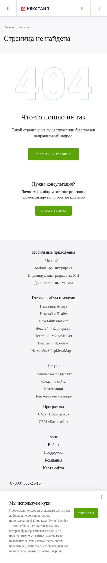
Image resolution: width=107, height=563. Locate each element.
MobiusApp (53, 261)
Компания (53, 460)
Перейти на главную (54, 154)
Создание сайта (53, 381)
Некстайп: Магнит (53, 321)
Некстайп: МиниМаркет (54, 336)
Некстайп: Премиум (53, 343)
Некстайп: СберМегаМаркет (53, 351)
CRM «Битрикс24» (53, 422)
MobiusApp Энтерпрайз (53, 268)
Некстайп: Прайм (53, 314)
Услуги (53, 365)
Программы (53, 406)
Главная (9, 27)
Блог (53, 436)
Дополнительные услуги (53, 283)
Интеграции (53, 389)
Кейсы (53, 444)
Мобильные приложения (53, 252)
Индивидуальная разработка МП (53, 275)
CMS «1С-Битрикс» (53, 414)
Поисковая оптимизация (53, 396)
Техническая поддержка (53, 374)
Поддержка (54, 452)
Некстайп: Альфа (53, 306)
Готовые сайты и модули (53, 298)
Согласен (86, 513)
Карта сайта (53, 468)
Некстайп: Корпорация (53, 328)
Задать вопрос (53, 210)
